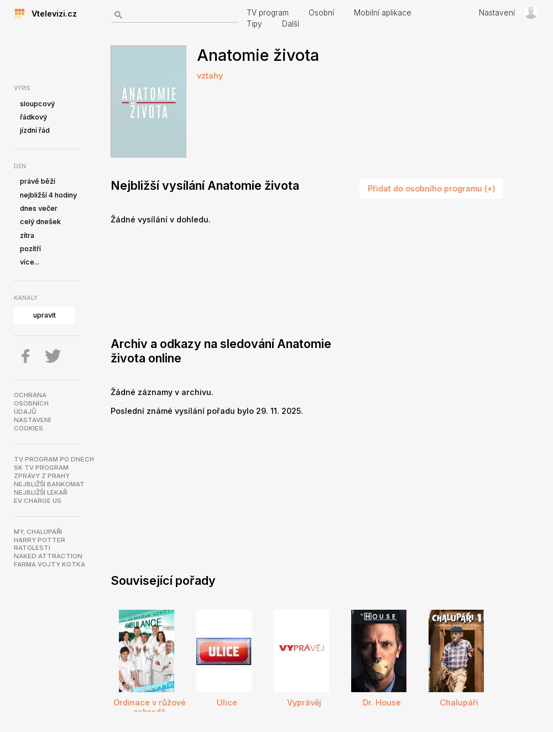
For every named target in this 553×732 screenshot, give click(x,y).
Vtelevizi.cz (51, 13)
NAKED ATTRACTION (48, 556)
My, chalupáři (38, 532)
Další (290, 23)
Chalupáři (459, 702)
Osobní (321, 12)
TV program (268, 12)
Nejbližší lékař (40, 492)
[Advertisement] (160, 278)
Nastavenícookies (32, 424)
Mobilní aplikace (382, 12)
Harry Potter (39, 540)
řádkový (33, 117)
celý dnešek (40, 221)
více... (29, 262)
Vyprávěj (304, 702)
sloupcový (37, 104)
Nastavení (497, 12)
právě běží (37, 181)
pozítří (30, 249)
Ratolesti (32, 548)
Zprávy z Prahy (42, 476)
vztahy (210, 75)
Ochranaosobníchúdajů (31, 403)
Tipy (254, 23)
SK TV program (41, 467)
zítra (27, 235)
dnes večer (39, 208)
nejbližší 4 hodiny (48, 195)
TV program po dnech (54, 459)
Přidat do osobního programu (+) (431, 188)
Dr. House (382, 702)
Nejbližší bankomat (49, 484)
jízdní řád (35, 130)
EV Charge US (37, 501)
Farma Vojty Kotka (49, 564)
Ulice (227, 702)
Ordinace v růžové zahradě (149, 707)
